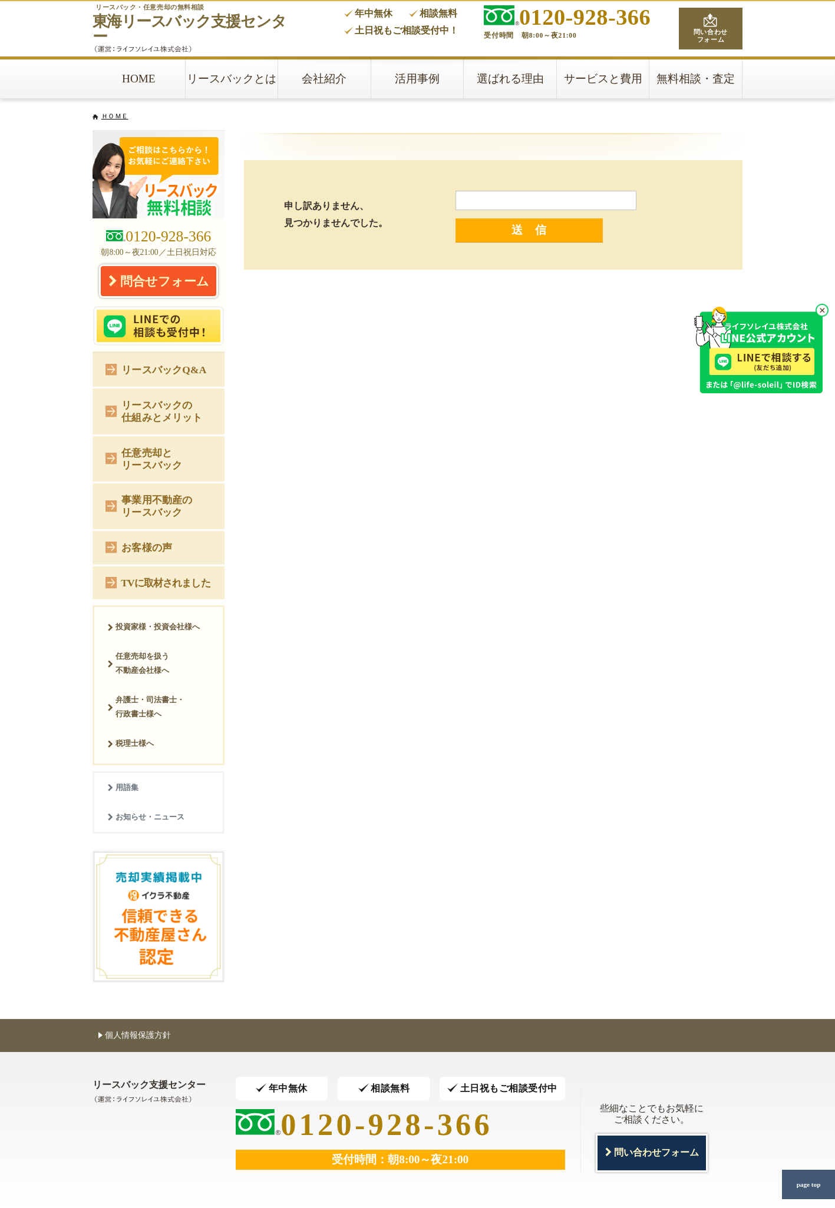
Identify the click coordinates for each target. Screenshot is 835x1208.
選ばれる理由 (510, 78)
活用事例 (417, 78)
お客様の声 (138, 546)
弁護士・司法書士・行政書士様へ (145, 706)
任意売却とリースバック (143, 459)
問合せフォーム (158, 281)
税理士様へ (130, 743)
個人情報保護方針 (134, 1035)
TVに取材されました (157, 582)
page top (808, 1184)
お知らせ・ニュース (145, 816)
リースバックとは (231, 78)
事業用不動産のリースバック (148, 506)
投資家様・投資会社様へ (153, 626)
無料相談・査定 (695, 78)
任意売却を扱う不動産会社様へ (138, 663)
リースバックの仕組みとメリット (153, 411)
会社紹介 (324, 78)
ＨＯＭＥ (114, 116)
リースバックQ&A (155, 369)
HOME (139, 78)
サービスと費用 (603, 78)
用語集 (122, 787)
